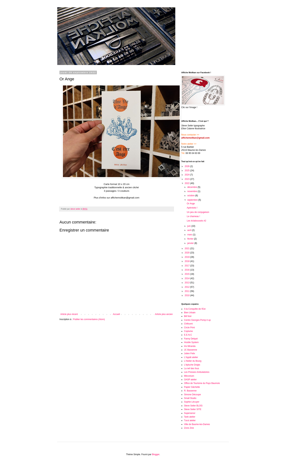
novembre (192, 191)
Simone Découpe (192, 394)
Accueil (116, 314)
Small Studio (190, 398)
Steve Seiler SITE (192, 409)
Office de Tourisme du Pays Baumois (202, 383)
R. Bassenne (190, 390)
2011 (187, 291)
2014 (187, 278)
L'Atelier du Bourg (192, 361)
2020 (187, 252)
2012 (187, 287)
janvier (190, 243)
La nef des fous (191, 368)
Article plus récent (69, 314)
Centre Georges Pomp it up (197, 320)
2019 (187, 257)
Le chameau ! (193, 216)
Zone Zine (189, 428)
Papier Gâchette (192, 387)
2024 (187, 174)
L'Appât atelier (191, 357)
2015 (187, 274)
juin (189, 226)
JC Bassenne (190, 350)
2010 (187, 295)
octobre (191, 195)
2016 (187, 270)
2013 (187, 282)
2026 (187, 166)
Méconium (189, 376)
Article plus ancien (164, 314)
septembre (192, 200)
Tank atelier (189, 417)
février (190, 239)
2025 (187, 170)
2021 (187, 248)
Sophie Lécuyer (191, 402)
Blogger (155, 454)
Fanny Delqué (191, 338)
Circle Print (189, 327)
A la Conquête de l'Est (195, 309)
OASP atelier (190, 379)
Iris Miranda (190, 346)
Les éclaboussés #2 (196, 220)
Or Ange (191, 203)
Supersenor (189, 413)
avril (189, 230)
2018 (187, 261)
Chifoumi (188, 323)
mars (190, 234)
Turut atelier (190, 420)
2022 (187, 183)
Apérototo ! (192, 207)
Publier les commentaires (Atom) (89, 319)
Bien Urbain (190, 312)
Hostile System (191, 342)
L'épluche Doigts (192, 364)
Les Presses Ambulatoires (196, 372)
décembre (192, 187)
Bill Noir (188, 316)
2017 (187, 265)
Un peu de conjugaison (198, 212)
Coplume (188, 331)
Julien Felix (189, 353)
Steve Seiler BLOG (193, 405)
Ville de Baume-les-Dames (197, 424)
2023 (187, 179)
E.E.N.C (188, 335)
